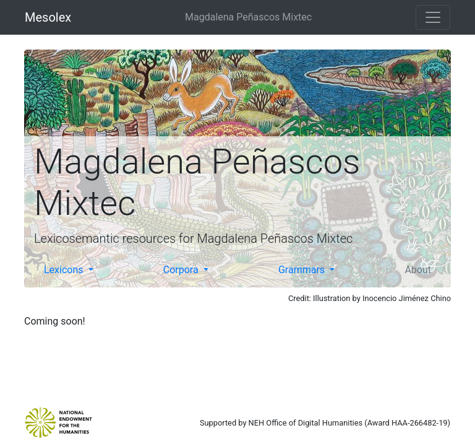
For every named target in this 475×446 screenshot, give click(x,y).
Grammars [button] (302, 270)
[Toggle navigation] (433, 17)
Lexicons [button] (65, 270)
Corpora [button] (182, 270)
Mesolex (48, 17)
